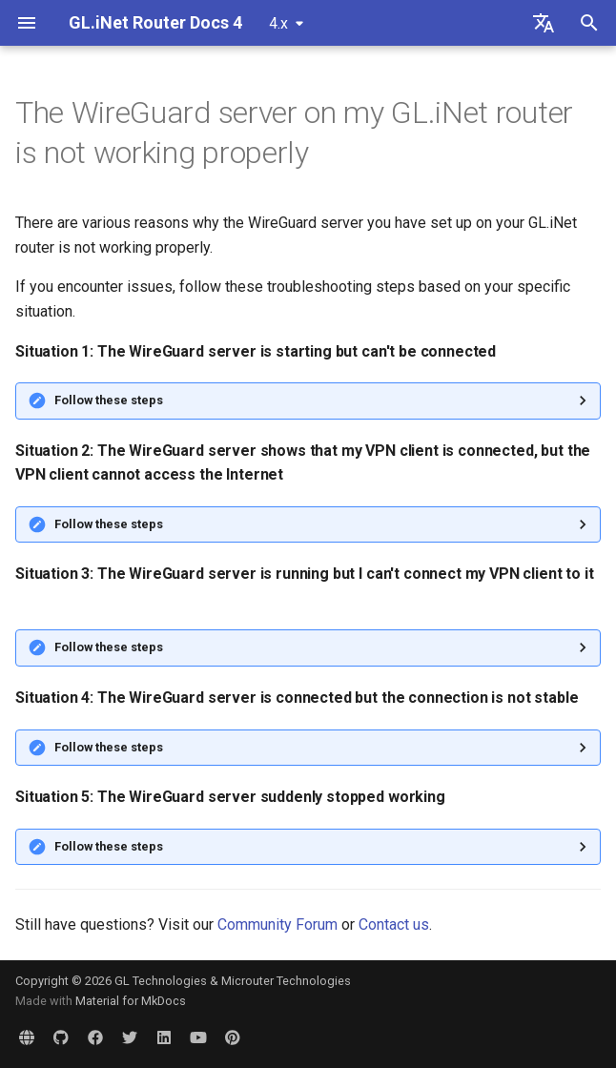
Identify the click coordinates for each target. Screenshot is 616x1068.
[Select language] (543, 23)
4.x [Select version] (278, 23)
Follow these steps (108, 400)
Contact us (394, 924)
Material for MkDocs (130, 1001)
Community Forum (277, 924)
